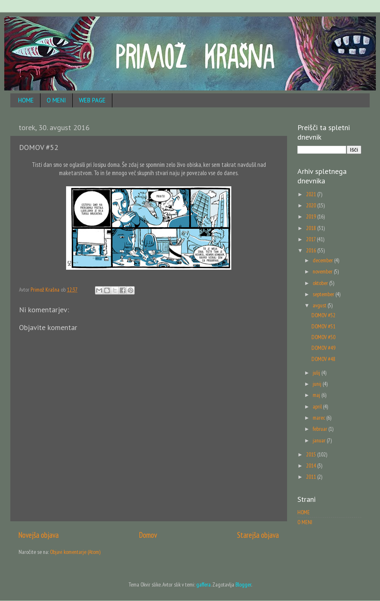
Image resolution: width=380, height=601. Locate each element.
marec (319, 417)
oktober (321, 283)
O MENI (56, 100)
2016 (311, 250)
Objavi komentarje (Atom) (75, 552)
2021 (311, 194)
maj (317, 395)
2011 (311, 476)
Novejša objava (39, 535)
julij (317, 372)
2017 (311, 239)
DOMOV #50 (323, 337)
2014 (311, 465)
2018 (311, 228)
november (323, 271)
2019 (311, 216)
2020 (311, 205)
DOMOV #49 (323, 348)
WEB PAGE (92, 100)
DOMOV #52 (323, 315)
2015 (311, 454)
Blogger (243, 584)
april (318, 406)
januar (320, 440)
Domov (148, 535)
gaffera (203, 584)
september (324, 294)
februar (320, 428)
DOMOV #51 (323, 326)
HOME (26, 100)
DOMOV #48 (323, 359)
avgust (320, 305)
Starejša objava (258, 535)
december (323, 260)
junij (318, 383)
